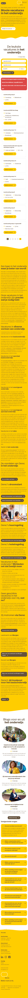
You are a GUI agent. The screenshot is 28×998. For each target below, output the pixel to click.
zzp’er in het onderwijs (11, 450)
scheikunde (15, 400)
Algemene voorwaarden (13, 987)
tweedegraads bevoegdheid (13, 20)
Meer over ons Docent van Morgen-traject (13, 674)
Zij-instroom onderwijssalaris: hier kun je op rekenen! (14, 777)
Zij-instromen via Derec (9, 630)
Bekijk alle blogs (14, 817)
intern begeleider (17, 348)
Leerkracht (8, 348)
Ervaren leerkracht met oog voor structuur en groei (13, 146)
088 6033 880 (4, 968)
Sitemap (3, 987)
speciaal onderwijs (7, 360)
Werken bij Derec (5, 964)
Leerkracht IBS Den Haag (11, 110)
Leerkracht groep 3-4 (10, 176)
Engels (20, 400)
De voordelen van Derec (9, 479)
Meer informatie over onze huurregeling (13, 540)
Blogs (2, 963)
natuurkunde (19, 320)
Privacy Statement (5, 989)
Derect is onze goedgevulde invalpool (10, 685)
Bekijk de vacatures (8, 28)
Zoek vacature (8, 72)
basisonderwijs (4, 353)
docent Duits (11, 320)
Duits (23, 400)
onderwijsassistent (11, 349)
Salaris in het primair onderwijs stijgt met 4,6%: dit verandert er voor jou (14, 747)
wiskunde (3, 400)
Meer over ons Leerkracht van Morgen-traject (12, 654)
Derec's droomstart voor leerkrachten (13, 496)
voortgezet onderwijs (17, 393)
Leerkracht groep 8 (9, 192)
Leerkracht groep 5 (9, 94)
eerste (2, 20)
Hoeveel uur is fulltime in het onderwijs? (14, 805)
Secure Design (17, 986)
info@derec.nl (4, 969)
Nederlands (3, 402)
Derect (5, 699)
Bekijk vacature (10, 103)
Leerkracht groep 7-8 (10, 130)
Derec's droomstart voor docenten (12, 500)
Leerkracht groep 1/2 (10, 160)
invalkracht (12, 321)
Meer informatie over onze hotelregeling (13, 558)
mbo (5, 435)
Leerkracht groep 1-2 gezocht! (12, 223)
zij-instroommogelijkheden (11, 623)
